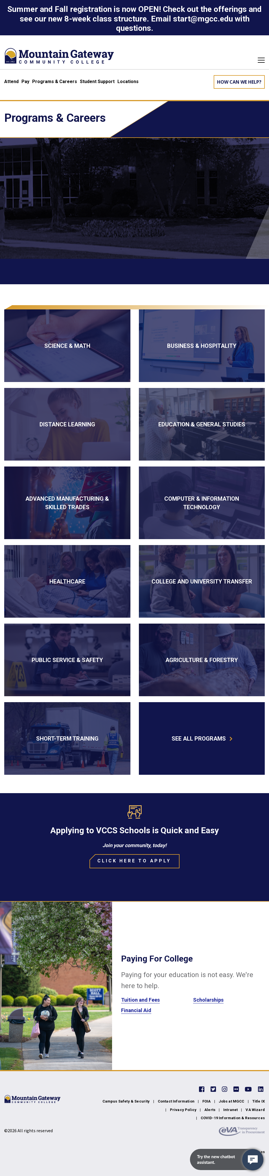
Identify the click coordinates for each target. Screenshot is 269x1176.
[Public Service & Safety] (67, 660)
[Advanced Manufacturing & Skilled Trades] (67, 503)
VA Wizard (255, 1110)
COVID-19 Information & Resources (233, 1118)
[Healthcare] (67, 581)
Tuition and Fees (140, 1000)
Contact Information (176, 1101)
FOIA (206, 1101)
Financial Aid (136, 1010)
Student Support (97, 81)
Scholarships (208, 1000)
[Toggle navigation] (259, 60)
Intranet (230, 1110)
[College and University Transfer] (202, 581)
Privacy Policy (183, 1110)
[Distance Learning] (67, 424)
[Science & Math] (67, 345)
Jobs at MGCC (231, 1101)
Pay (25, 81)
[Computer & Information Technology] (202, 503)
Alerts (209, 1110)
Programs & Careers (54, 81)
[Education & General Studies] (202, 424)
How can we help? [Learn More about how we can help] (239, 82)
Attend (11, 81)
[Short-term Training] (67, 738)
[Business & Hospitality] (202, 345)
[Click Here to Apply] (134, 861)
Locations (128, 81)
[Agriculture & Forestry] (202, 660)
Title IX (258, 1101)
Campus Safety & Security (126, 1101)
